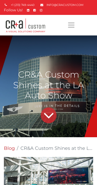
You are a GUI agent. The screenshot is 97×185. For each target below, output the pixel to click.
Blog (9, 148)
